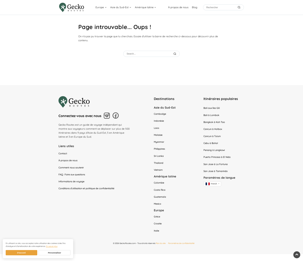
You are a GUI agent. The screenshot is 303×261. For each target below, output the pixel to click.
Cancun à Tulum (212, 138)
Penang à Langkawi (215, 153)
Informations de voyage (72, 184)
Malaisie (158, 136)
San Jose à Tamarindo (216, 175)
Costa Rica (160, 194)
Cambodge (160, 114)
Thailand (159, 166)
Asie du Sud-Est (120, 7)
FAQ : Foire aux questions (73, 176)
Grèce (157, 222)
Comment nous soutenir (72, 169)
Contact (63, 154)
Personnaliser (54, 253)
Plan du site (161, 250)
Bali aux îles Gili (212, 108)
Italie (156, 237)
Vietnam (159, 174)
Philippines (160, 151)
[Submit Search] (175, 54)
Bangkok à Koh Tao (214, 123)
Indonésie (159, 121)
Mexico (158, 209)
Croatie (158, 230)
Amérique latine (145, 7)
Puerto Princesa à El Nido (218, 160)
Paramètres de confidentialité (181, 250)
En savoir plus (51, 246)
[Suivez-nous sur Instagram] (107, 116)
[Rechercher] (220, 7)
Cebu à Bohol (211, 145)
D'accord (21, 253)
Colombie (159, 187)
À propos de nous (178, 7)
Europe (100, 7)
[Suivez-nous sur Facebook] (116, 116)
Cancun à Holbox (213, 130)
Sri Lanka (159, 159)
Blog (194, 7)
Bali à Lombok (211, 115)
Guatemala (160, 202)
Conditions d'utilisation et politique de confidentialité (88, 191)
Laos (156, 129)
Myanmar (159, 144)
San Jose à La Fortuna (216, 168)
